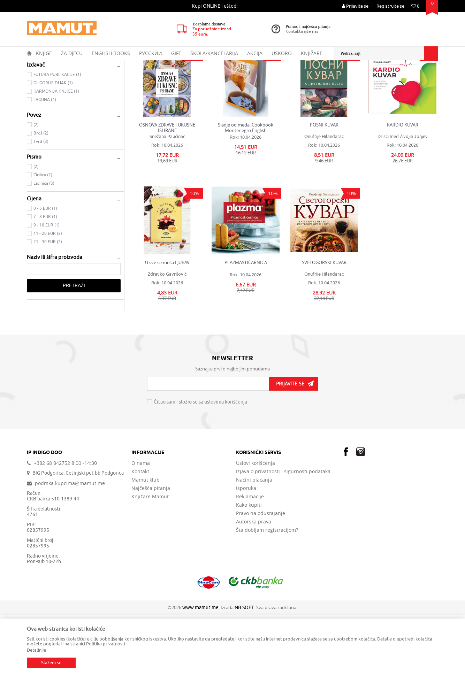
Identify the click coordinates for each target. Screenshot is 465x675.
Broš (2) (40, 193)
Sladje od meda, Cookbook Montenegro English (245, 187)
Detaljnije (36, 650)
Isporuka (246, 548)
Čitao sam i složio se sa (200, 462)
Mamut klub (145, 540)
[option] (215, 6)
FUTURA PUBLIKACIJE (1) (57, 135)
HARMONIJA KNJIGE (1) (56, 151)
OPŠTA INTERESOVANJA (131, 65)
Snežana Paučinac (167, 197)
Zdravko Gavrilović (167, 334)
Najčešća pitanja (150, 548)
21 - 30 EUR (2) (47, 302)
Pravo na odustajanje (260, 573)
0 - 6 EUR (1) (45, 268)
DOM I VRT (170, 65)
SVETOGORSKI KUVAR (324, 323)
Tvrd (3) (40, 202)
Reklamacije (250, 557)
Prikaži (360, 78)
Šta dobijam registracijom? (267, 590)
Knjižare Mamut (150, 557)
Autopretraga (275, 78)
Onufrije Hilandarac (324, 197)
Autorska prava (253, 582)
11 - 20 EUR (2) (47, 294)
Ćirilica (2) (42, 235)
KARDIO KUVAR (402, 185)
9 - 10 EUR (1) (46, 285)
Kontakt (140, 532)
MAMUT (34, 65)
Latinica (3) (43, 243)
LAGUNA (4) (44, 160)
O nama (140, 523)
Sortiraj (306, 78)
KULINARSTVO (45, 98)
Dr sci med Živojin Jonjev (403, 197)
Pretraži (74, 346)
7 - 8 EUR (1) (45, 277)
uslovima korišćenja (225, 462)
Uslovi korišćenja (255, 523)
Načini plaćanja (254, 540)
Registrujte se (390, 6)
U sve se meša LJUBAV (167, 323)
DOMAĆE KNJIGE (86, 65)
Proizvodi (56, 65)
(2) (36, 185)
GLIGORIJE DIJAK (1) (53, 143)
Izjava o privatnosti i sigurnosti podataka (283, 532)
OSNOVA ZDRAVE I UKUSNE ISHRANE (167, 187)
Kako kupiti (249, 565)
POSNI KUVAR (324, 185)
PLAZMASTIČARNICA (245, 323)
